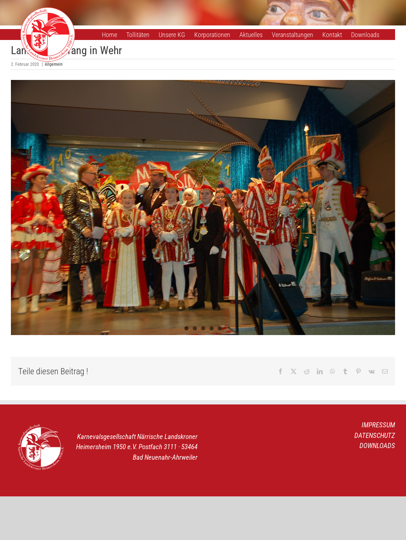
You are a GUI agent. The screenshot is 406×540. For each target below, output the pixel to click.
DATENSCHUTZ (374, 435)
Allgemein (54, 64)
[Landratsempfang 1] (203, 207)
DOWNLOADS (377, 446)
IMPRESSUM (378, 425)
